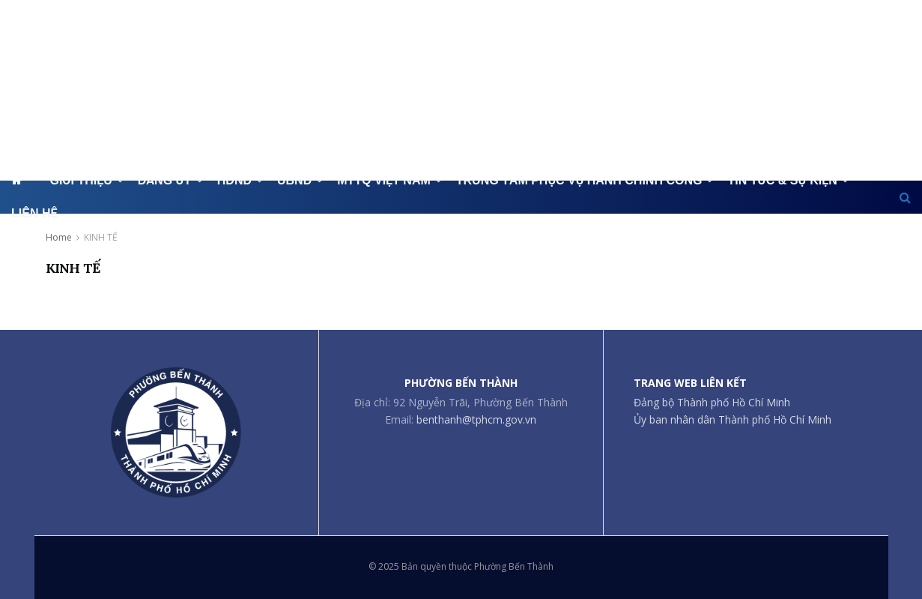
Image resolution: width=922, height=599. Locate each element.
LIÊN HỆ (34, 213)
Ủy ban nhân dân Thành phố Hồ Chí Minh (732, 419)
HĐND (234, 180)
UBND (294, 180)
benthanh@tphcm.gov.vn (476, 419)
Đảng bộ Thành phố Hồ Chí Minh (712, 402)
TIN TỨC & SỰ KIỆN (782, 180)
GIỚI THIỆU (80, 180)
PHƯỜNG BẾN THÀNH (461, 383)
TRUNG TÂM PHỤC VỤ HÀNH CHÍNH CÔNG (579, 180)
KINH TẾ (101, 237)
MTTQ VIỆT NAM (384, 180)
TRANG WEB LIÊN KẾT (690, 383)
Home (59, 237)
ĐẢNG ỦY (165, 180)
